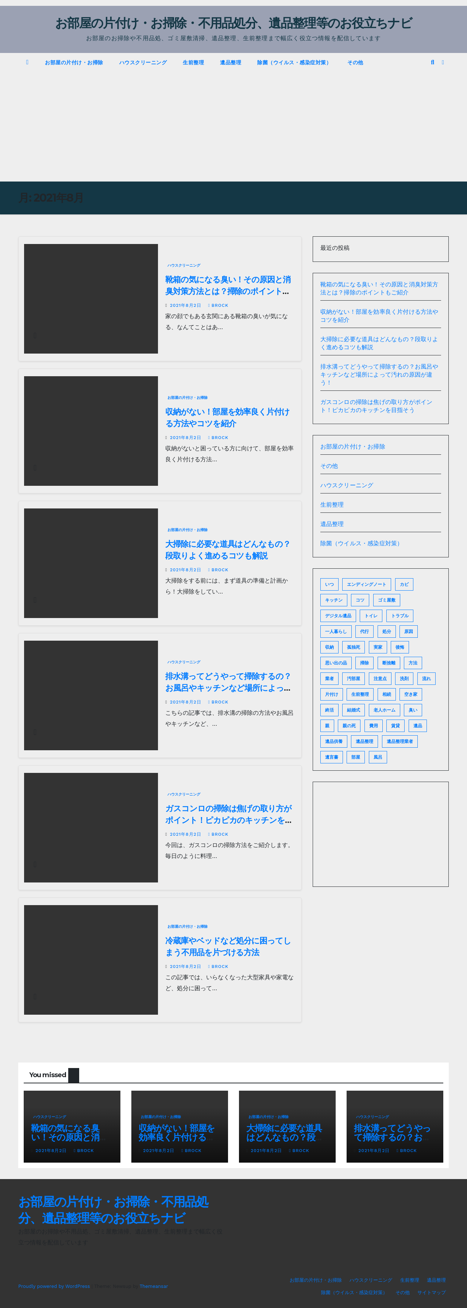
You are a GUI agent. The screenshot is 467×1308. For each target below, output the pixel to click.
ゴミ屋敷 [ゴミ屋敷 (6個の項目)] (386, 600)
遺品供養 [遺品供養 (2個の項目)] (334, 741)
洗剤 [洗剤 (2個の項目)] (404, 678)
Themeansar (154, 1286)
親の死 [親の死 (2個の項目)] (349, 725)
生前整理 (193, 62)
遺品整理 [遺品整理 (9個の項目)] (364, 741)
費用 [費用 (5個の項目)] (373, 725)
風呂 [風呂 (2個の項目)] (378, 757)
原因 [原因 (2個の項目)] (408, 631)
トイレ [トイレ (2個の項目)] (371, 615)
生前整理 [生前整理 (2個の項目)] (360, 694)
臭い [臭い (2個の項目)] (413, 710)
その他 (355, 62)
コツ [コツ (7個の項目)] (360, 600)
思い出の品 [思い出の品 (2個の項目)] (336, 663)
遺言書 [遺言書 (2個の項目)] (331, 757)
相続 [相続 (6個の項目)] (386, 694)
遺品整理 (230, 62)
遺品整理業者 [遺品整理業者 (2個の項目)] (400, 741)
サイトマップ (431, 1292)
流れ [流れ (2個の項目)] (426, 678)
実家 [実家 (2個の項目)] (378, 647)
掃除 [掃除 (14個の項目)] (364, 663)
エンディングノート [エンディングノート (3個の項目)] (366, 584)
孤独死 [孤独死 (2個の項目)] (353, 647)
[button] (432, 62)
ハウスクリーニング (143, 62)
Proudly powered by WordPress (55, 1286)
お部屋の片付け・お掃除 (74, 62)
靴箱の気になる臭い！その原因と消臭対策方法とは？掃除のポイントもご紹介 (227, 291)
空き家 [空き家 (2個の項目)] (410, 694)
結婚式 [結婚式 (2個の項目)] (353, 710)
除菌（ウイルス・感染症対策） (294, 62)
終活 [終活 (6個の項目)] (329, 710)
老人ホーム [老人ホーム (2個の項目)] (384, 710)
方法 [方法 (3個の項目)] (413, 663)
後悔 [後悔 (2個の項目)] (399, 647)
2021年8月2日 (186, 305)
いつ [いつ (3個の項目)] (329, 584)
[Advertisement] (233, 127)
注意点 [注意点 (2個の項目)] (380, 678)
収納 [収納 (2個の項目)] (329, 647)
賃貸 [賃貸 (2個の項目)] (395, 725)
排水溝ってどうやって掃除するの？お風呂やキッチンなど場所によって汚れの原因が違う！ (228, 688)
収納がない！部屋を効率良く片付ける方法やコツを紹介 (177, 1137)
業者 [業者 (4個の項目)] (329, 678)
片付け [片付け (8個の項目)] (331, 694)
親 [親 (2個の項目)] (327, 725)
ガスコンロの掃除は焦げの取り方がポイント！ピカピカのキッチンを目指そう (228, 820)
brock (218, 305)
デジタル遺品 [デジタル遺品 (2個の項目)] (338, 615)
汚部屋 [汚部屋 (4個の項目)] (353, 678)
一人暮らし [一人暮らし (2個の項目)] (336, 631)
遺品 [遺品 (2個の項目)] (417, 725)
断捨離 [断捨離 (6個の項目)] (388, 663)
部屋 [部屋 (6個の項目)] (355, 757)
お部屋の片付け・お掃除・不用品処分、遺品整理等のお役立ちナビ (233, 23)
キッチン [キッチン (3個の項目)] (334, 600)
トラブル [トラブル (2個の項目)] (400, 615)
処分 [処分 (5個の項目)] (386, 631)
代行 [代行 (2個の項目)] (364, 631)
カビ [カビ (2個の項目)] (404, 584)
